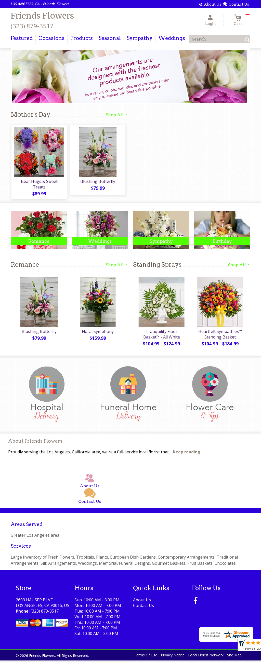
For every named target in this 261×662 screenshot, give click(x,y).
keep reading (186, 453)
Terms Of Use (145, 656)
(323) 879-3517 (32, 26)
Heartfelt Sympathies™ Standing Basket (220, 335)
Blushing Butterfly (97, 182)
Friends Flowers (42, 16)
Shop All (117, 114)
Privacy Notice (173, 656)
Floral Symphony (97, 333)
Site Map (234, 656)
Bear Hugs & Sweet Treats (38, 185)
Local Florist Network (206, 656)
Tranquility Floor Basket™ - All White (161, 335)
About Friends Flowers (35, 443)
